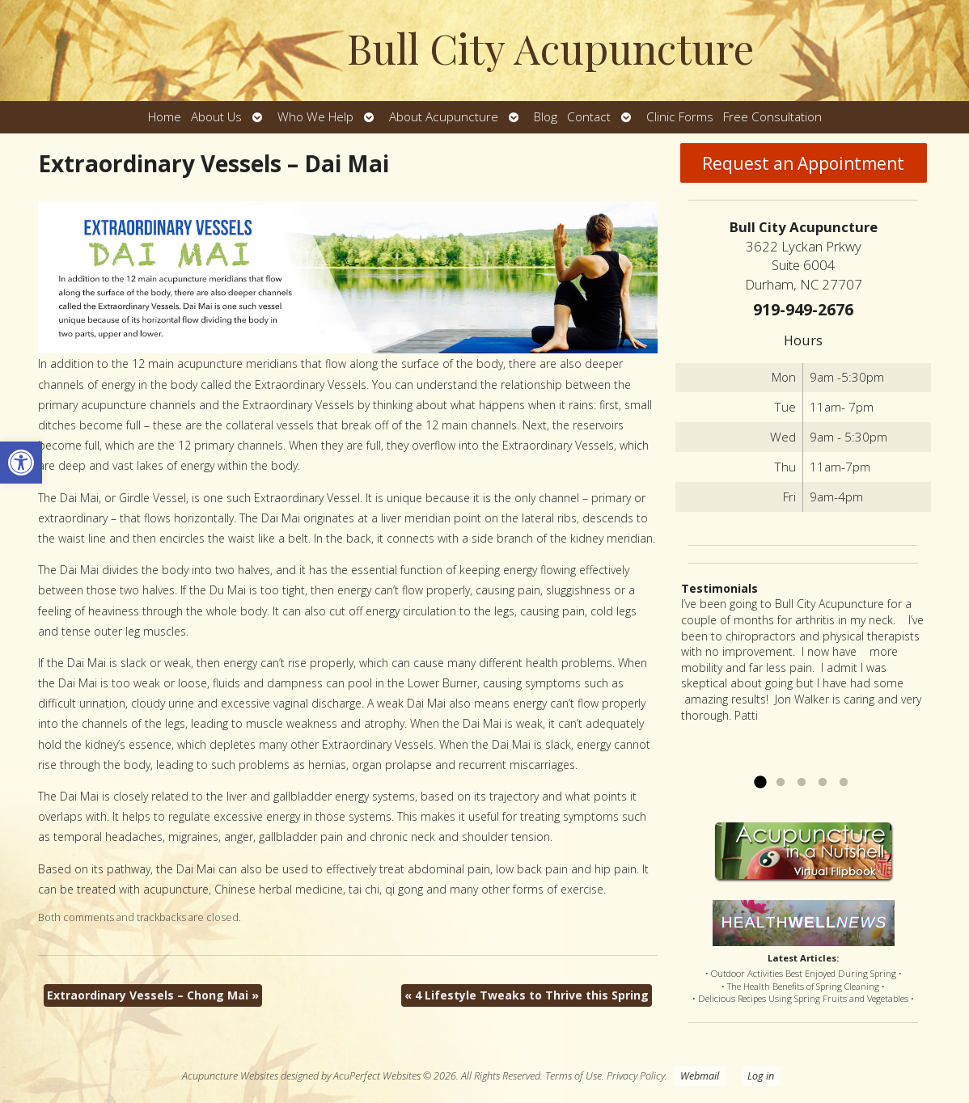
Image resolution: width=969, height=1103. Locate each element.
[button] (21, 463)
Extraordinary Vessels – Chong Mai (153, 995)
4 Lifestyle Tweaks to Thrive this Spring (526, 995)
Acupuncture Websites (230, 1076)
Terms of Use (573, 1076)
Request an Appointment (803, 163)
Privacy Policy (636, 1076)
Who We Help (315, 116)
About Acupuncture (443, 116)
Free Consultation (772, 116)
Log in (760, 1076)
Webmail (699, 1076)
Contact (589, 116)
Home (164, 116)
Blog (545, 116)
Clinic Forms (679, 116)
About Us (216, 116)
